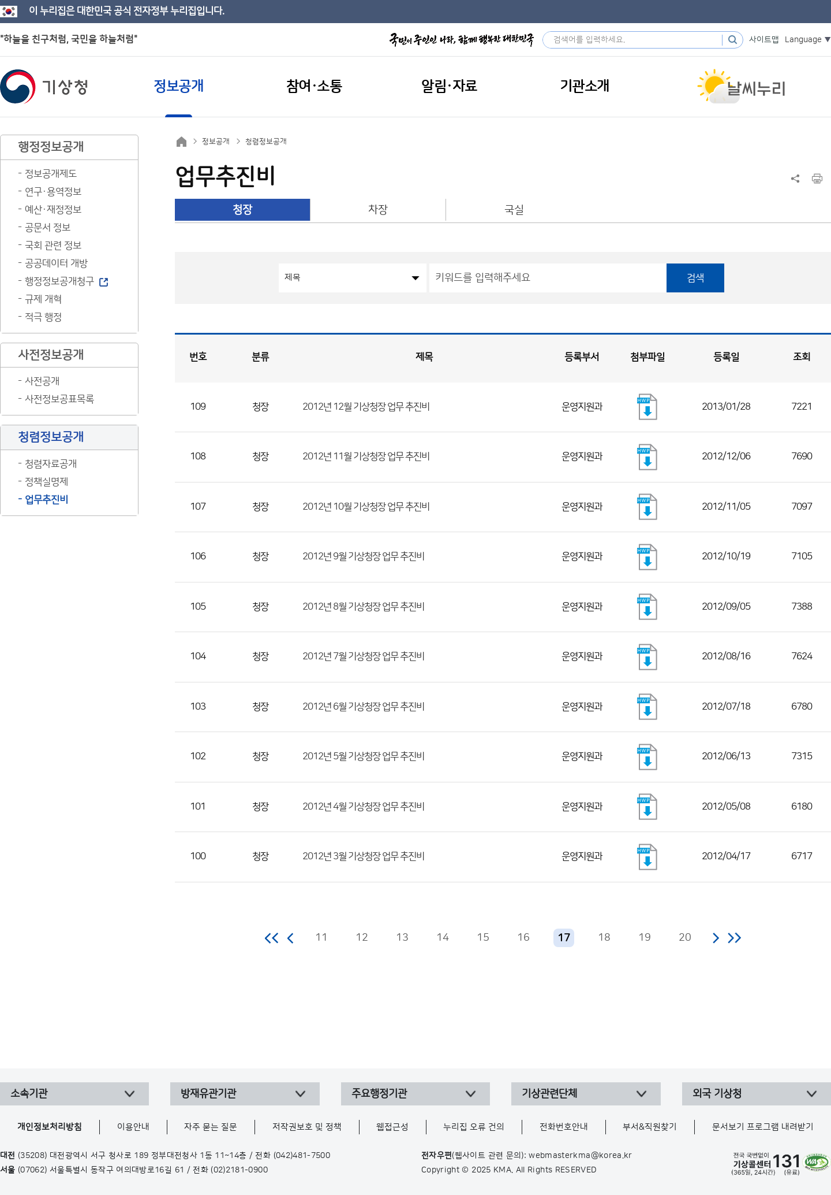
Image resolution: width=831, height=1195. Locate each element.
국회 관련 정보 (53, 245)
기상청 (44, 86)
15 (483, 938)
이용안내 (133, 1127)
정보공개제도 (51, 174)
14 (442, 938)
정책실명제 (46, 482)
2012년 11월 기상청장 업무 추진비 (365, 456)
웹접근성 (392, 1127)
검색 (695, 278)
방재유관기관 (208, 1094)
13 (402, 938)
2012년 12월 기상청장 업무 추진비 (365, 407)
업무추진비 (46, 500)
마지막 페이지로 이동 (734, 937)
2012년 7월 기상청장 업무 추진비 (363, 656)
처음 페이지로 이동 (272, 937)
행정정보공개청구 (59, 281)
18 (604, 938)
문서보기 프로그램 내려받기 (763, 1127)
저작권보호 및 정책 (307, 1127)
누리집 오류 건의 (473, 1127)
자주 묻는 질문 (210, 1127)
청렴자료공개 (51, 464)
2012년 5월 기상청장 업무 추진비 (363, 756)
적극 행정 (43, 317)
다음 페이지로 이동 (715, 937)
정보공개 (216, 142)
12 (361, 938)
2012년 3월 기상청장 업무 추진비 (363, 856)
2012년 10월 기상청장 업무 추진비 (365, 507)
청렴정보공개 (266, 142)
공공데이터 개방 (56, 263)
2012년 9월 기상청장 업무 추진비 (363, 556)
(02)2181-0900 (239, 1170)
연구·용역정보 (53, 192)
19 (644, 938)
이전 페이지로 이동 (290, 937)
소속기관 (28, 1094)
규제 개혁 (43, 299)
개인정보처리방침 (49, 1127)
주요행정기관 (379, 1094)
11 (321, 938)
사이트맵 (764, 39)
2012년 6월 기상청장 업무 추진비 (363, 707)
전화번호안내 (564, 1127)
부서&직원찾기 (650, 1127)
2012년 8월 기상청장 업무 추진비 (363, 607)
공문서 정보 (47, 227)
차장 (378, 210)
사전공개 (42, 381)
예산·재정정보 (53, 210)
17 (563, 938)
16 (523, 938)
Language (803, 39)
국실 (514, 210)
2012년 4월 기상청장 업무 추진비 (363, 806)
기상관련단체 (549, 1094)
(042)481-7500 (302, 1155)
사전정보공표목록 (59, 399)
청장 (242, 210)
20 (685, 938)
